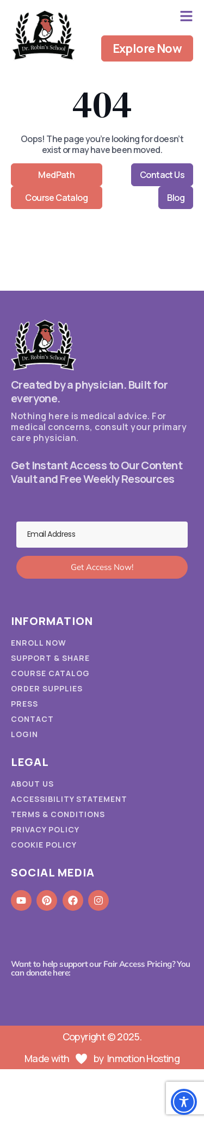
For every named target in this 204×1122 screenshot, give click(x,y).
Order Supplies (47, 688)
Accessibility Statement (69, 799)
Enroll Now (38, 643)
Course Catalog (50, 673)
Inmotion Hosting (143, 1058)
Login (24, 734)
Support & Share (50, 658)
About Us (32, 784)
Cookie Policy (44, 845)
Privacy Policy (45, 829)
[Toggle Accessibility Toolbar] (184, 1102)
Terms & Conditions (58, 814)
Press (24, 704)
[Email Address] (102, 535)
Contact (32, 719)
